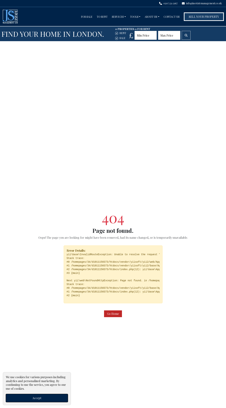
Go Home (113, 314)
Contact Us (172, 16)
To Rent (102, 16)
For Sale (87, 16)
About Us (151, 16)
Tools (134, 16)
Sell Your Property (204, 16)
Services (118, 16)
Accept (36, 398)
